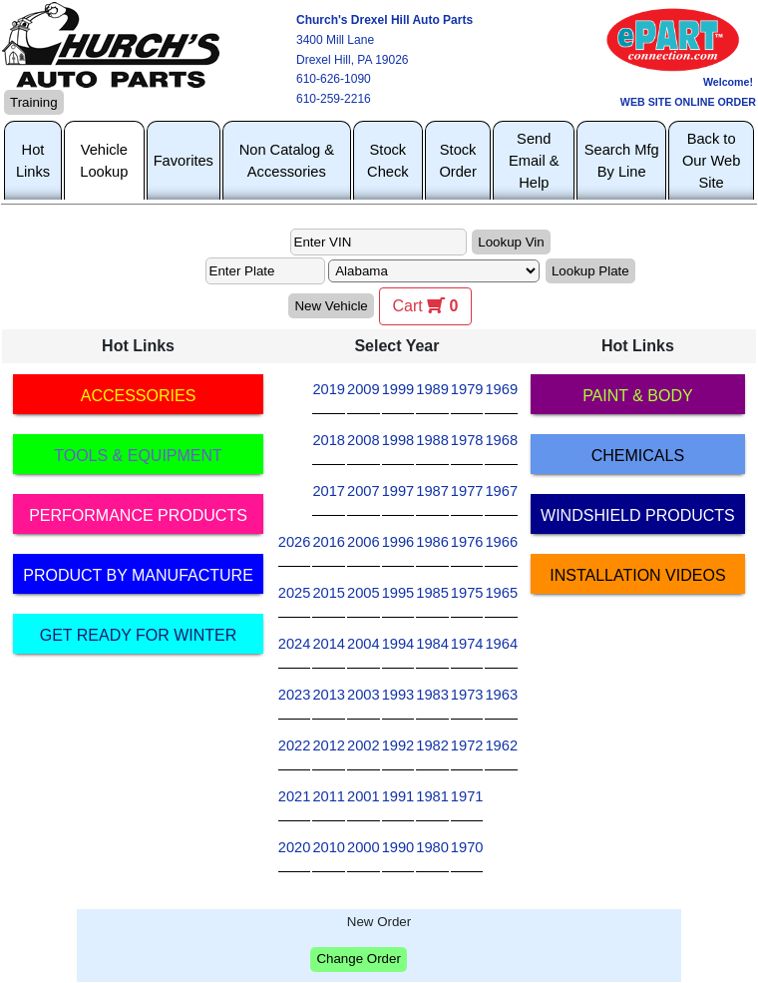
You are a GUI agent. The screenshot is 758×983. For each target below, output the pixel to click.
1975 (467, 593)
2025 (294, 593)
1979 (467, 389)
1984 (432, 644)
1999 (398, 389)
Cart (425, 305)
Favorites (183, 161)
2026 (294, 542)
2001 (363, 796)
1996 (398, 542)
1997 (398, 491)
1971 (467, 796)
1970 (467, 847)
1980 (432, 847)
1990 (398, 847)
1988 (432, 440)
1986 (432, 542)
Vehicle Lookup (104, 161)
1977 (467, 491)
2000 (363, 847)
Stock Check (388, 161)
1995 (398, 593)
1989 (432, 389)
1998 (398, 440)
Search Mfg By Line (621, 161)
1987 (432, 491)
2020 (294, 847)
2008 (363, 440)
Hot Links (33, 161)
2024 (294, 644)
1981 (432, 796)
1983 (432, 695)
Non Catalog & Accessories (286, 161)
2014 (328, 644)
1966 (501, 542)
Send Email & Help (534, 161)
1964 (501, 644)
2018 (328, 440)
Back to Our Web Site (711, 161)
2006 (363, 542)
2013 (328, 695)
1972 (467, 745)
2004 (363, 644)
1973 (467, 695)
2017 (328, 491)
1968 (501, 440)
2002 (363, 745)
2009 (363, 389)
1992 (398, 745)
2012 (328, 745)
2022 (294, 745)
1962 (501, 745)
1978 (467, 440)
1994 (398, 644)
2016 (328, 542)
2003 (363, 695)
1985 (432, 593)
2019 (328, 389)
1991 (398, 796)
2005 (363, 593)
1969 (501, 389)
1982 (432, 745)
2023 (294, 695)
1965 (501, 593)
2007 (363, 491)
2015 (328, 593)
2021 (294, 796)
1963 (501, 695)
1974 (467, 644)
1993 (398, 695)
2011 (328, 796)
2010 (328, 847)
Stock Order (457, 161)
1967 (501, 491)
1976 (467, 542)
